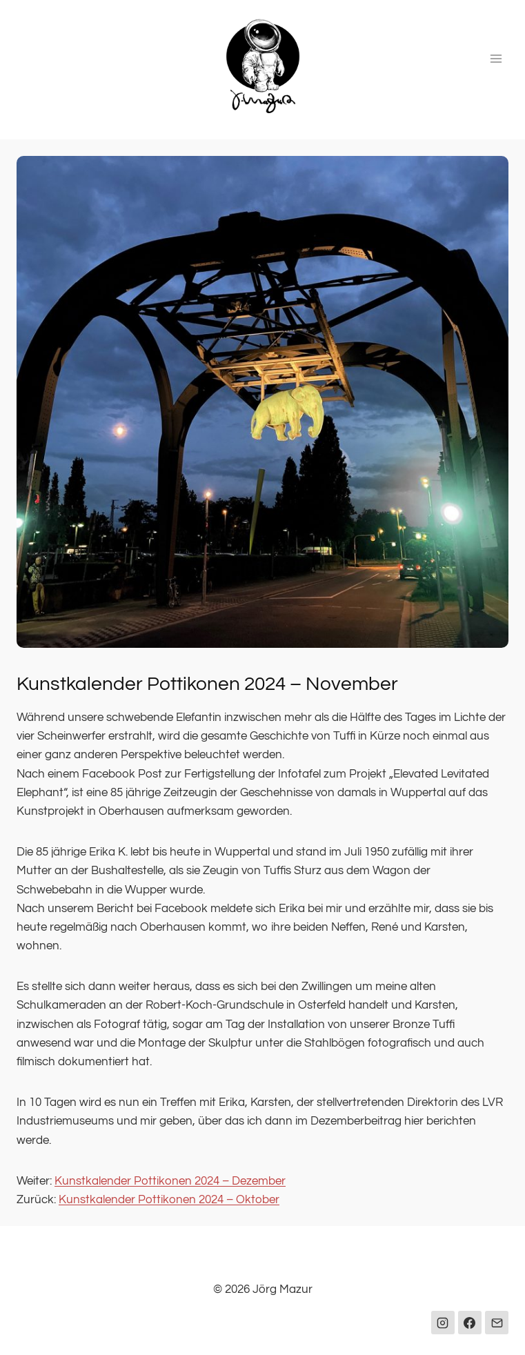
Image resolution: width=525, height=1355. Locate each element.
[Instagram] (443, 1322)
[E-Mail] (496, 1322)
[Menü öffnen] (495, 58)
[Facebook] (470, 1322)
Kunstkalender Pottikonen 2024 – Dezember (170, 1181)
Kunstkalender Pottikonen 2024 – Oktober (169, 1200)
